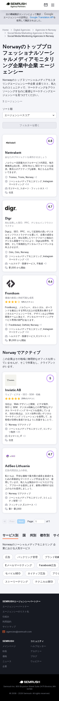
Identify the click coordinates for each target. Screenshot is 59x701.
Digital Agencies (22, 30)
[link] (46, 5)
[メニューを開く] (52, 5)
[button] (29, 115)
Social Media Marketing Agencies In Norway (30, 33)
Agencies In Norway (45, 30)
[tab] (10, 535)
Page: (31, 521)
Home (6, 30)
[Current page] (39, 521)
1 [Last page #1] (49, 521)
